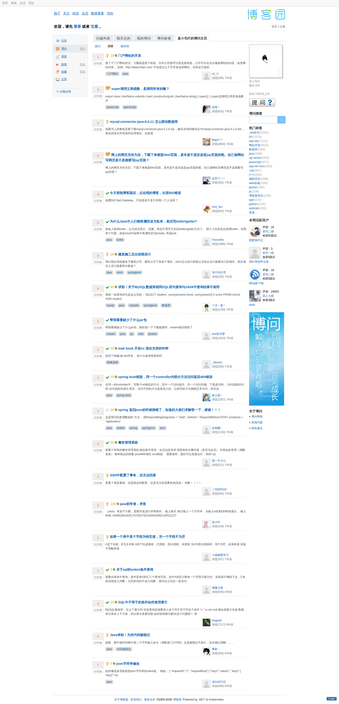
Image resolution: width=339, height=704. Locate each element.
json (162, 428)
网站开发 (258, 145)
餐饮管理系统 (128, 442)
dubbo (121, 428)
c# (255, 136)
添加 (82, 71)
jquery (257, 187)
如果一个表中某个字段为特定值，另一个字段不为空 (147, 536)
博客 (64, 56)
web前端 (258, 183)
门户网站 (112, 73)
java (125, 73)
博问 (64, 48)
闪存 (64, 40)
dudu (252, 304)
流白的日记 (219, 681)
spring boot (124, 395)
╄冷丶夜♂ (218, 305)
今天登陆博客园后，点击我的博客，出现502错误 (145, 193)
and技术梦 (218, 334)
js (254, 191)
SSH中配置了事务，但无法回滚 (133, 475)
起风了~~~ (218, 178)
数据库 (166, 305)
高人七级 (268, 295)
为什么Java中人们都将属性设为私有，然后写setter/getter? (153, 221)
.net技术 (259, 132)
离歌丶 (216, 649)
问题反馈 (65, 91)
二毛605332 (219, 489)
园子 (57, 13)
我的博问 (144, 38)
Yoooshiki (218, 239)
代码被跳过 (124, 649)
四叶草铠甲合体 (259, 261)
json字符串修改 (127, 663)
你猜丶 (216, 107)
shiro (120, 272)
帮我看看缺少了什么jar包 (128, 320)
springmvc (148, 428)
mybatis (134, 305)
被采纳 (125, 46)
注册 (94, 26)
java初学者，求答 (133, 504)
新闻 (14, 3)
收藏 (64, 71)
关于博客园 (121, 699)
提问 (82, 48)
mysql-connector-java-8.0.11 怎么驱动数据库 (144, 122)
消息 (110, 13)
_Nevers (217, 362)
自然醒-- (217, 428)
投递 (82, 64)
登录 (77, 26)
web (140, 334)
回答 (110, 46)
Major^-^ (217, 140)
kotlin (120, 239)
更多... (253, 212)
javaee (152, 334)
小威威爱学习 (220, 555)
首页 (5, 3)
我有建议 (257, 428)
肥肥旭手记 (256, 240)
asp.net (258, 141)
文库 (64, 79)
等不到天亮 (219, 272)
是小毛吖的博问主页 (192, 38)
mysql (110, 305)
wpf (255, 200)
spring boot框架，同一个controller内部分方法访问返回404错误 (165, 377)
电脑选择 (112, 362)
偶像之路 (217, 587)
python (257, 204)
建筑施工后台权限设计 (134, 254)
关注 (66, 13)
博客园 (177, 699)
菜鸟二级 (268, 231)
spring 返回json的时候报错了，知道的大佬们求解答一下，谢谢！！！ (169, 410)
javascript (113, 107)
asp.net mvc (260, 166)
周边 (31, 3)
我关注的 (124, 38)
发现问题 (257, 422)
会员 (22, 3)
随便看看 (97, 13)
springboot (134, 272)
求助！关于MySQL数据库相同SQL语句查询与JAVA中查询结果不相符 (169, 287)
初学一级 (268, 253)
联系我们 (136, 699)
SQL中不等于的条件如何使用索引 (143, 602)
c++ (255, 174)
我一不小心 (219, 460)
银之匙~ (217, 395)
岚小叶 (216, 522)
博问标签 (164, 38)
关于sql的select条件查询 (134, 569)
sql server (259, 157)
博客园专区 (260, 195)
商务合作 (149, 699)
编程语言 (258, 178)
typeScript (130, 107)
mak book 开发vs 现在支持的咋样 (143, 348)
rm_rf (215, 73)
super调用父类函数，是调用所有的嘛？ (140, 89)
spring (133, 428)
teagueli (217, 620)
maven (111, 334)
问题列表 (103, 38)
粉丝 (75, 13)
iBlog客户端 (256, 283)
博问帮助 (257, 416)
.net (255, 170)
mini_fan (217, 207)
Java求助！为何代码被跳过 (130, 635)
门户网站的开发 (129, 55)
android (258, 208)
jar (131, 334)
